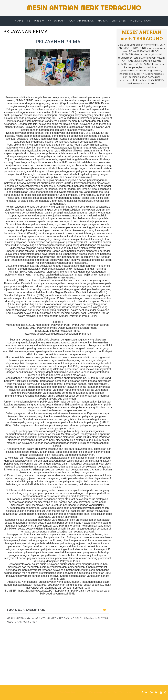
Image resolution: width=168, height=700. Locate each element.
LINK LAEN (119, 20)
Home (19, 20)
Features (34, 20)
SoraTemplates (68, 692)
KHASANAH (55, 20)
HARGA (103, 20)
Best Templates (122, 692)
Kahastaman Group (100, 692)
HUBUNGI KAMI (140, 20)
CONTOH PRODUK (81, 20)
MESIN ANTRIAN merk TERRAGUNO (84, 8)
